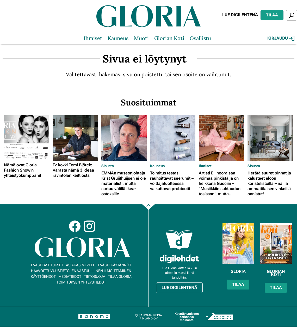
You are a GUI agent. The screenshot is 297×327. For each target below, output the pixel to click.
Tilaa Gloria (120, 276)
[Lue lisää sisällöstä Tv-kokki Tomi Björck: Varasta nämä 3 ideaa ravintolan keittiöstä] (76, 138)
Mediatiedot (69, 276)
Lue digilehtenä (240, 14)
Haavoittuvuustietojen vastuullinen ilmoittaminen (81, 271)
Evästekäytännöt (114, 265)
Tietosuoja (94, 276)
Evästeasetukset (47, 265)
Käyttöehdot (43, 276)
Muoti (141, 38)
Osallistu (200, 38)
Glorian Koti (169, 38)
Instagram (89, 226)
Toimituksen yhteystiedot (81, 282)
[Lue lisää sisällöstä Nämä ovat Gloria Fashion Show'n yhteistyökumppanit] (27, 138)
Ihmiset (93, 38)
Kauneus (118, 38)
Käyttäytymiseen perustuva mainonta (187, 317)
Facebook (75, 226)
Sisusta (107, 166)
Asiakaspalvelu (80, 265)
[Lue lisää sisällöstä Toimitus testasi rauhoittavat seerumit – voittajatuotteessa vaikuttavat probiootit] (173, 138)
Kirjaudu (280, 38)
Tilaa (272, 14)
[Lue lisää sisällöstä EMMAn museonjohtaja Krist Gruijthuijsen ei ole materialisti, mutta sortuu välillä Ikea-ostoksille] (124, 138)
